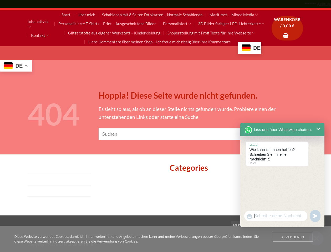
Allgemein (181, 181)
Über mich (86, 14)
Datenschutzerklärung (53, 191)
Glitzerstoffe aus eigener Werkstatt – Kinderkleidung (114, 33)
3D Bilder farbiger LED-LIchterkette (231, 23)
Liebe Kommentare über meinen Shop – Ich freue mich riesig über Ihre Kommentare (159, 41)
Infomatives (38, 24)
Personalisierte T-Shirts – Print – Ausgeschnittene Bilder (107, 23)
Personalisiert (177, 23)
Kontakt (40, 35)
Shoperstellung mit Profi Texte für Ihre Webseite (210, 32)
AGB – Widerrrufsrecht (53, 179)
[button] (287, 28)
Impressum (40, 168)
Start (66, 14)
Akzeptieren (292, 237)
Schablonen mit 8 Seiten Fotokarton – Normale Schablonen (152, 14)
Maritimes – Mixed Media (234, 14)
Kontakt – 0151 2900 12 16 (58, 202)
